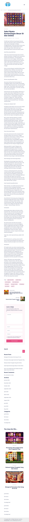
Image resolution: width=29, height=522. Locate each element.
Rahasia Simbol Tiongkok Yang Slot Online (13, 362)
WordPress (19, 520)
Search (6, 349)
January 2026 (7, 380)
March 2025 (6, 394)
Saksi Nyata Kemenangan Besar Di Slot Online (13, 365)
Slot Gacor (6, 28)
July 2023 (6, 403)
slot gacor (7, 284)
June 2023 (6, 406)
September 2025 (7, 388)
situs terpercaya (16, 282)
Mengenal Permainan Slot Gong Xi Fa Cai (12, 357)
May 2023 (6, 409)
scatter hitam (18, 279)
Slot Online (6, 419)
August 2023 (6, 400)
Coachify (10, 520)
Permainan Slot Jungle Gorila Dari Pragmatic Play (14, 360)
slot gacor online (14, 284)
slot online (7, 286)
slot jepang (22, 284)
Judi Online (6, 414)
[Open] (24, 4)
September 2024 (7, 397)
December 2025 (7, 383)
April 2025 (6, 391)
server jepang (7, 282)
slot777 (12, 286)
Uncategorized (7, 422)
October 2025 (7, 385)
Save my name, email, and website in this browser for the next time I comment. (14, 337)
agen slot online (10, 279)
